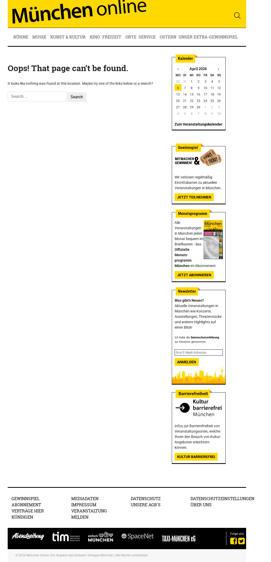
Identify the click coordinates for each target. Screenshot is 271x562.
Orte (130, 37)
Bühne (21, 37)
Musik (39, 37)
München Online (37, 555)
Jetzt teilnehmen (194, 197)
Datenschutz (146, 498)
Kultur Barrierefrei (196, 457)
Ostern (168, 37)
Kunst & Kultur (68, 37)
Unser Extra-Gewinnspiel (208, 37)
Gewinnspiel (25, 498)
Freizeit (112, 37)
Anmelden (186, 362)
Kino (95, 37)
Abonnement (26, 504)
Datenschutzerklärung (205, 337)
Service (147, 37)
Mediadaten (84, 498)
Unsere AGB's (145, 504)
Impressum (83, 504)
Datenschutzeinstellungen (222, 498)
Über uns (201, 504)
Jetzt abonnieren (194, 275)
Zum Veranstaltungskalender (198, 124)
